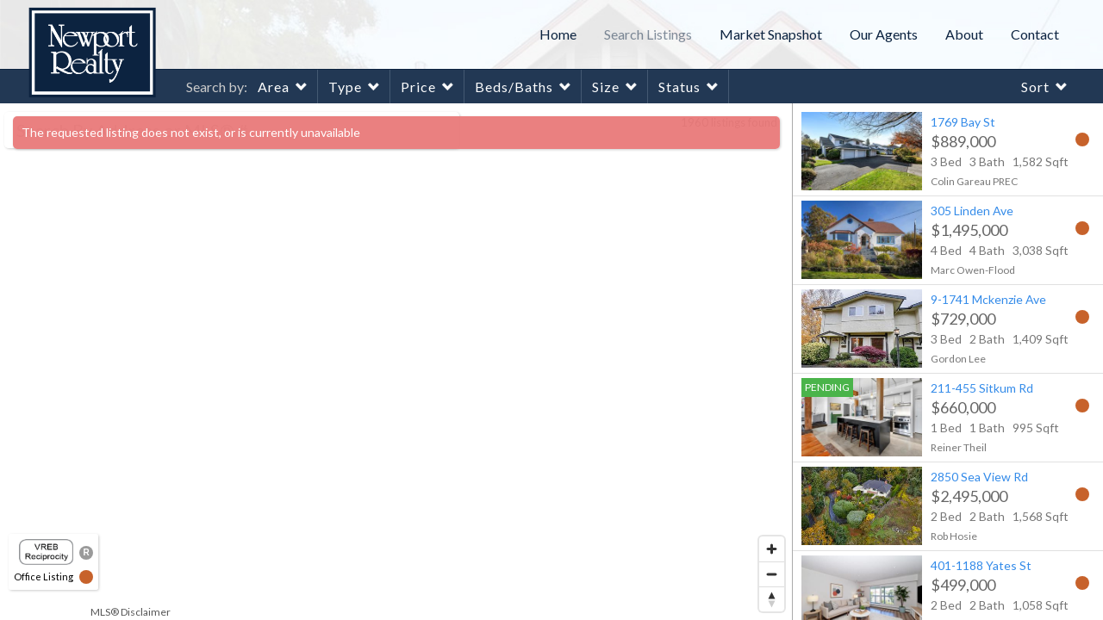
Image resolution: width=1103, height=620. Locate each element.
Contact (1035, 34)
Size (606, 86)
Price (418, 86)
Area (274, 86)
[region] (396, 361)
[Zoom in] (771, 548)
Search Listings (648, 34)
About (964, 34)
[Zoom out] (771, 573)
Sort (1035, 86)
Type (345, 86)
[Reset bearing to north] (771, 598)
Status (679, 86)
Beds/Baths (514, 86)
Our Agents (884, 34)
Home (557, 34)
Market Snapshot (771, 34)
